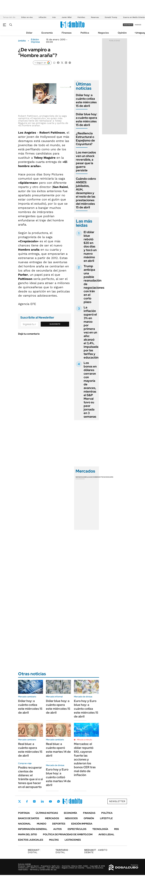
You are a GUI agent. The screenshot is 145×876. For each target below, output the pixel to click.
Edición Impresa (81, 823)
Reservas (95, 17)
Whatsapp (58, 801)
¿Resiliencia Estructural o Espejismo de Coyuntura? (85, 138)
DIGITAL (34, 851)
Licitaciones (73, 839)
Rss (116, 829)
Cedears (109, 477)
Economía (47, 32)
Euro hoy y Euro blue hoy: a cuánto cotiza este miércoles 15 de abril (86, 708)
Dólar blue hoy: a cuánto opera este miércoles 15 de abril (86, 119)
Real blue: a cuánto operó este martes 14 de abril (58, 749)
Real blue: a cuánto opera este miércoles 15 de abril (30, 749)
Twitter (19, 801)
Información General (32, 829)
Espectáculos (77, 829)
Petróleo (81, 17)
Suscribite (55, 324)
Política (85, 32)
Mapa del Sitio (27, 834)
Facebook (27, 801)
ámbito (22, 41)
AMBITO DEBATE (95, 851)
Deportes (58, 823)
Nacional (24, 823)
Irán (54, 17)
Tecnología (100, 829)
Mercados (52, 818)
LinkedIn (42, 801)
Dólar (29, 32)
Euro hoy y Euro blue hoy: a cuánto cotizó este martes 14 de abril (58, 777)
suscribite (128, 25)
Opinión (122, 32)
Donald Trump (111, 17)
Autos (57, 829)
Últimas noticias (47, 813)
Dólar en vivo (27, 17)
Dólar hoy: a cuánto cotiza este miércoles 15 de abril (86, 100)
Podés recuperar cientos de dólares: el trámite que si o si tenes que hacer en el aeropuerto (30, 777)
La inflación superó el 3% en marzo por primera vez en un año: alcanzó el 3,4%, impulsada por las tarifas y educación (91, 332)
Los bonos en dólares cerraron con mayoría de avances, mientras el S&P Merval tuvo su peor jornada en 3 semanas (90, 390)
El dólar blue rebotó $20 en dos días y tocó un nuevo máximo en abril (90, 246)
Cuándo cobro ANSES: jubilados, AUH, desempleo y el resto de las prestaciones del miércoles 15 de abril (86, 193)
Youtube (50, 801)
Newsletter (117, 801)
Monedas (80, 477)
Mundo (41, 823)
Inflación (42, 17)
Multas (54, 839)
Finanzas (67, 32)
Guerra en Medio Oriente (134, 17)
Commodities (98, 477)
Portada (24, 813)
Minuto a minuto (84, 739)
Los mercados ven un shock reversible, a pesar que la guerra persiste (86, 161)
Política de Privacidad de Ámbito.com (67, 834)
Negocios (103, 32)
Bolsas (88, 477)
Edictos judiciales (30, 839)
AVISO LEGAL (106, 834)
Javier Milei (67, 17)
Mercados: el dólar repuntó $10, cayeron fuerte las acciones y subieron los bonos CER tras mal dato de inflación (85, 759)
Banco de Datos (28, 818)
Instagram (34, 801)
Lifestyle (106, 818)
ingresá (138, 25)
